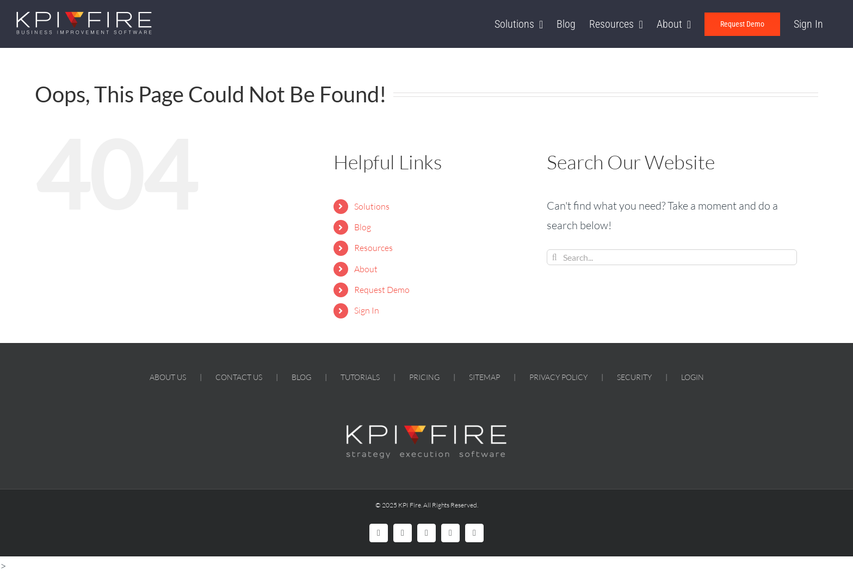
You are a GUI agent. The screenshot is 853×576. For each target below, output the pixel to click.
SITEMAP (484, 377)
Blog (362, 227)
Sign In (366, 310)
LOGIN (692, 377)
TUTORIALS (360, 377)
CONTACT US (238, 377)
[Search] (555, 257)
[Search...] (672, 257)
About (366, 269)
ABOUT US (168, 377)
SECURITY (634, 377)
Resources (373, 247)
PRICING (424, 377)
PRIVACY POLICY (558, 377)
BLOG (301, 377)
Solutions (372, 206)
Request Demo (382, 289)
